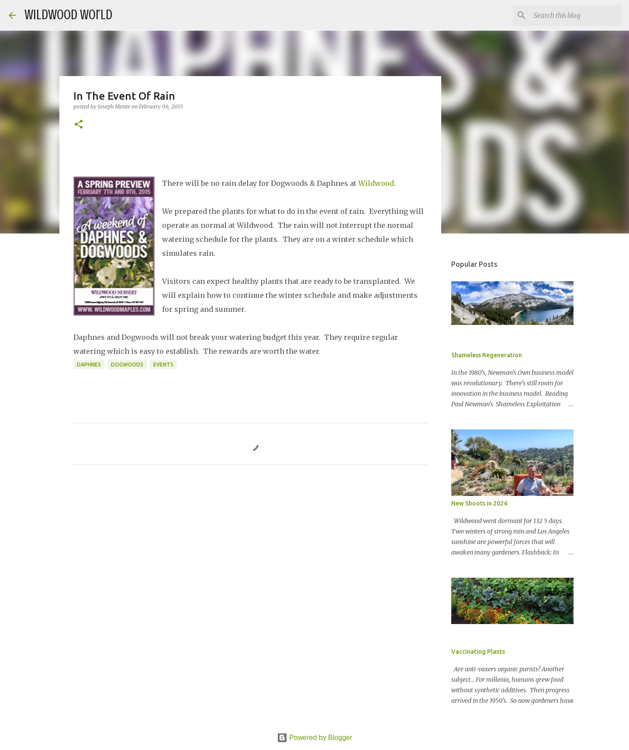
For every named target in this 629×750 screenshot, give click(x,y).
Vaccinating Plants (478, 651)
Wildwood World (68, 15)
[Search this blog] (576, 15)
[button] (78, 125)
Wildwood (376, 183)
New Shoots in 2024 (479, 503)
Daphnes (89, 364)
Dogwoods (127, 364)
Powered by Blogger (315, 737)
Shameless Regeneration (486, 355)
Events (163, 364)
